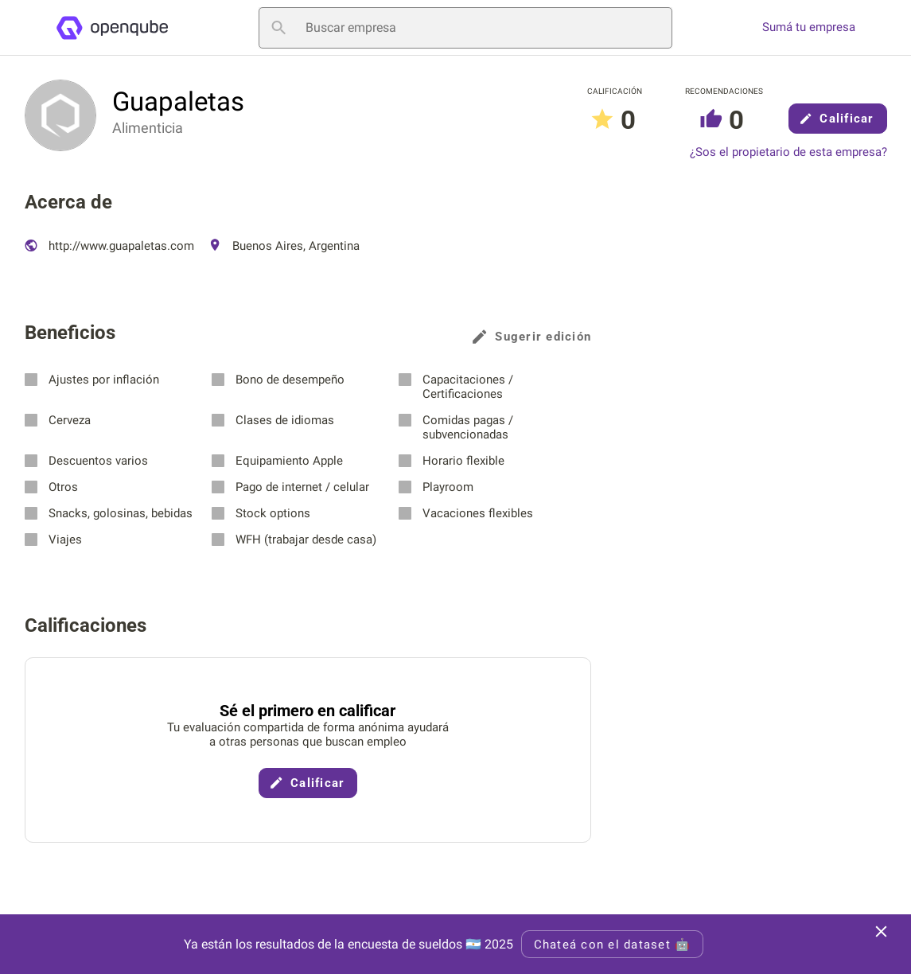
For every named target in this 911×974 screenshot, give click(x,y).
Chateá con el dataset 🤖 (612, 944)
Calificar (837, 118)
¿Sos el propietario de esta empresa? (788, 152)
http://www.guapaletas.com (109, 246)
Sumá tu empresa (808, 27)
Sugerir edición (532, 336)
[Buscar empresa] (465, 28)
